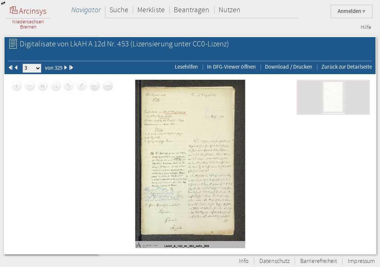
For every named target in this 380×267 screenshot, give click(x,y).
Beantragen (192, 9)
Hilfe (366, 27)
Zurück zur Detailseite (346, 66)
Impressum (361, 261)
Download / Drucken (288, 66)
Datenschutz (274, 261)
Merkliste (151, 9)
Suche (118, 9)
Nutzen (229, 9)
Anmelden (352, 11)
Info (244, 261)
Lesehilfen (186, 66)
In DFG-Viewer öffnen (231, 66)
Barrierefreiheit (318, 261)
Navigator (86, 9)
